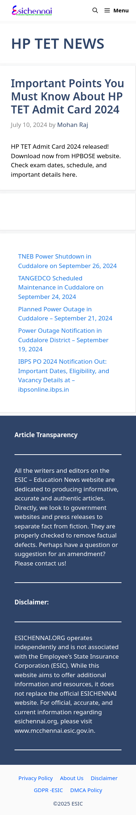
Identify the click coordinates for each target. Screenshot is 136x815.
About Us (72, 778)
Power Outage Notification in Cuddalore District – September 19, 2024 (63, 339)
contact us (50, 563)
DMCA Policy (86, 790)
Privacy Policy (35, 778)
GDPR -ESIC (48, 790)
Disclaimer (104, 778)
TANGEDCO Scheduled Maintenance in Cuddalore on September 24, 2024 (60, 287)
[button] (95, 10)
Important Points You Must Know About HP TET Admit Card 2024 (67, 96)
